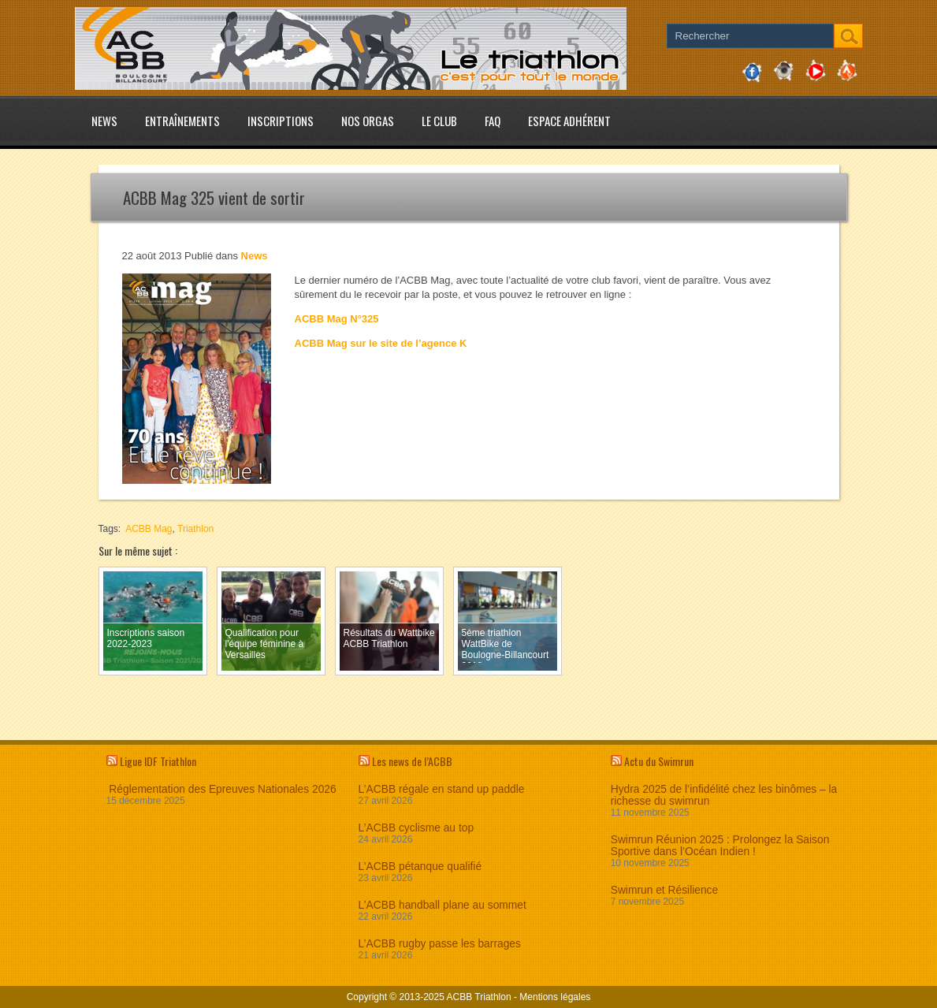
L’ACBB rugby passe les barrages (440, 944)
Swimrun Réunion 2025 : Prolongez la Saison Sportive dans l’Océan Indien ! (720, 845)
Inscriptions (280, 120)
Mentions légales (554, 996)
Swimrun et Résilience (665, 890)
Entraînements (182, 120)
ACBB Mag (148, 528)
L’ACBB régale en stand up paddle (442, 789)
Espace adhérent (569, 120)
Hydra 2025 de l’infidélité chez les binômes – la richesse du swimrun (724, 795)
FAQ (492, 120)
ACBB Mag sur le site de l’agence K (381, 343)
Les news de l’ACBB (412, 761)
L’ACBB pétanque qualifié (420, 866)
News (104, 120)
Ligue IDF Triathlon (158, 761)
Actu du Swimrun (658, 761)
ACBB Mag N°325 (337, 319)
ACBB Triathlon (479, 996)
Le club (439, 120)
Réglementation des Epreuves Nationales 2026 (221, 789)
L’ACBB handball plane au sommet (442, 905)
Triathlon (195, 528)
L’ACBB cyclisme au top (416, 828)
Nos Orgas (367, 120)
